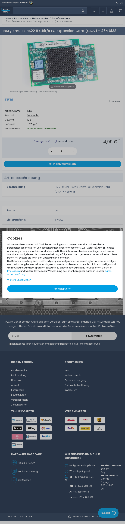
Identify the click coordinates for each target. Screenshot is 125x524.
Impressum (13, 271)
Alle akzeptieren (62, 288)
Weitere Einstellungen (19, 279)
